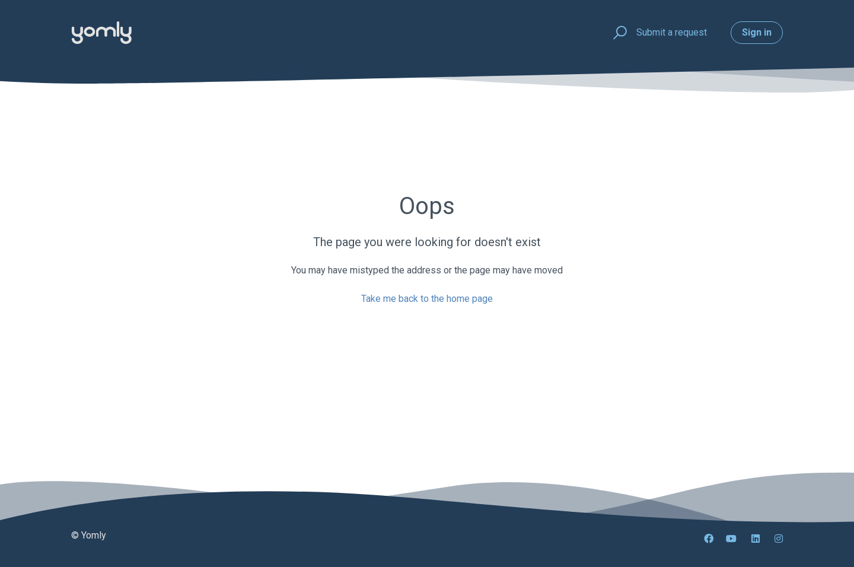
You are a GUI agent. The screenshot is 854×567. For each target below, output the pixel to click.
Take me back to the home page (427, 298)
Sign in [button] (757, 32)
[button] (618, 33)
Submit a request (671, 32)
